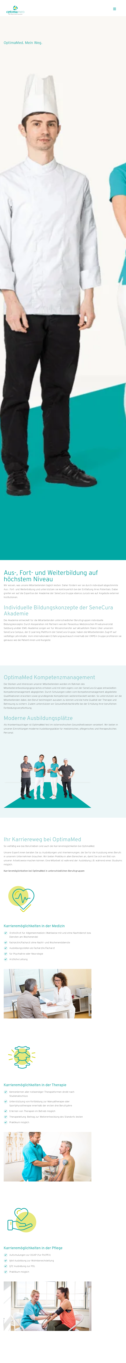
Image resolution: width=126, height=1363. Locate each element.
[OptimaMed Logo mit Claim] (15, 10)
